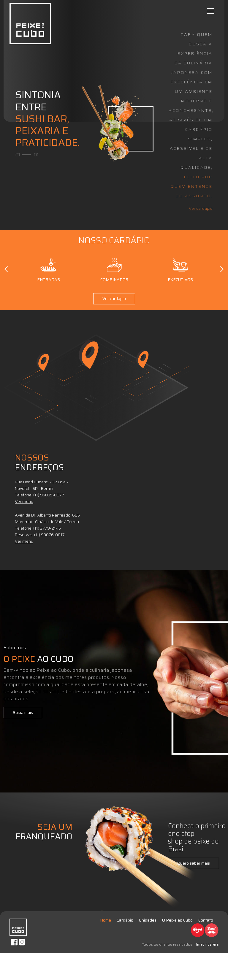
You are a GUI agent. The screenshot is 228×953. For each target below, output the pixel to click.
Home (105, 920)
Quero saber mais (193, 863)
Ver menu (24, 501)
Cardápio (125, 920)
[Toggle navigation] (210, 11)
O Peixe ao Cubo (177, 920)
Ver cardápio (201, 208)
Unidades (147, 920)
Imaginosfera (207, 944)
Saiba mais (23, 712)
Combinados (114, 269)
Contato (205, 920)
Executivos (180, 269)
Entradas (48, 269)
